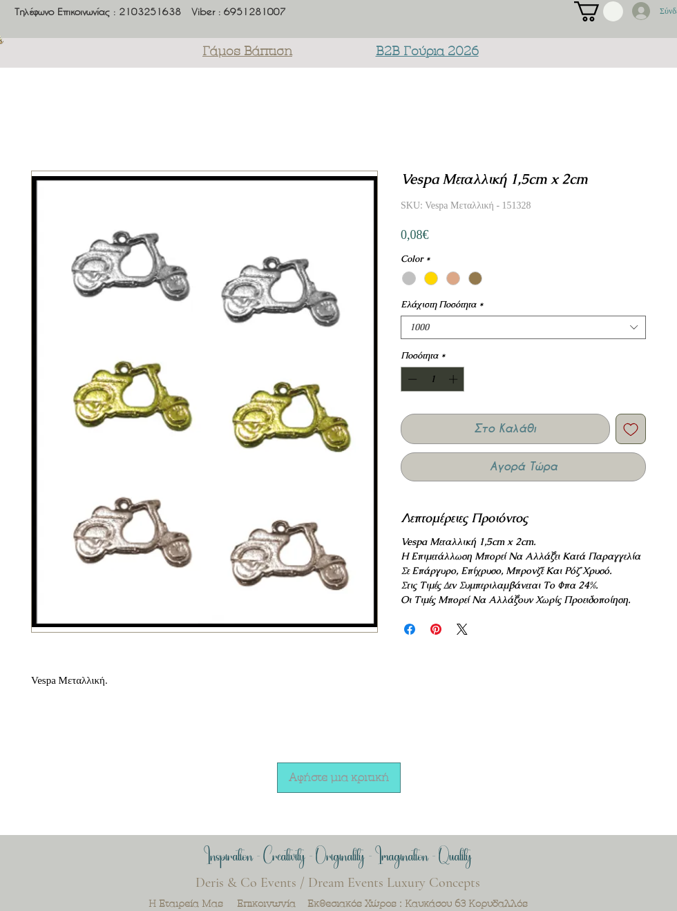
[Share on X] (462, 629)
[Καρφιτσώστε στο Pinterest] (436, 629)
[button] (598, 11)
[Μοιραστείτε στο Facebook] (409, 629)
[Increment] (454, 379)
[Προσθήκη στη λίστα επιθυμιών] (631, 429)
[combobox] (523, 327)
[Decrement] (411, 379)
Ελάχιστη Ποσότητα (442, 304)
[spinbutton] (432, 379)
